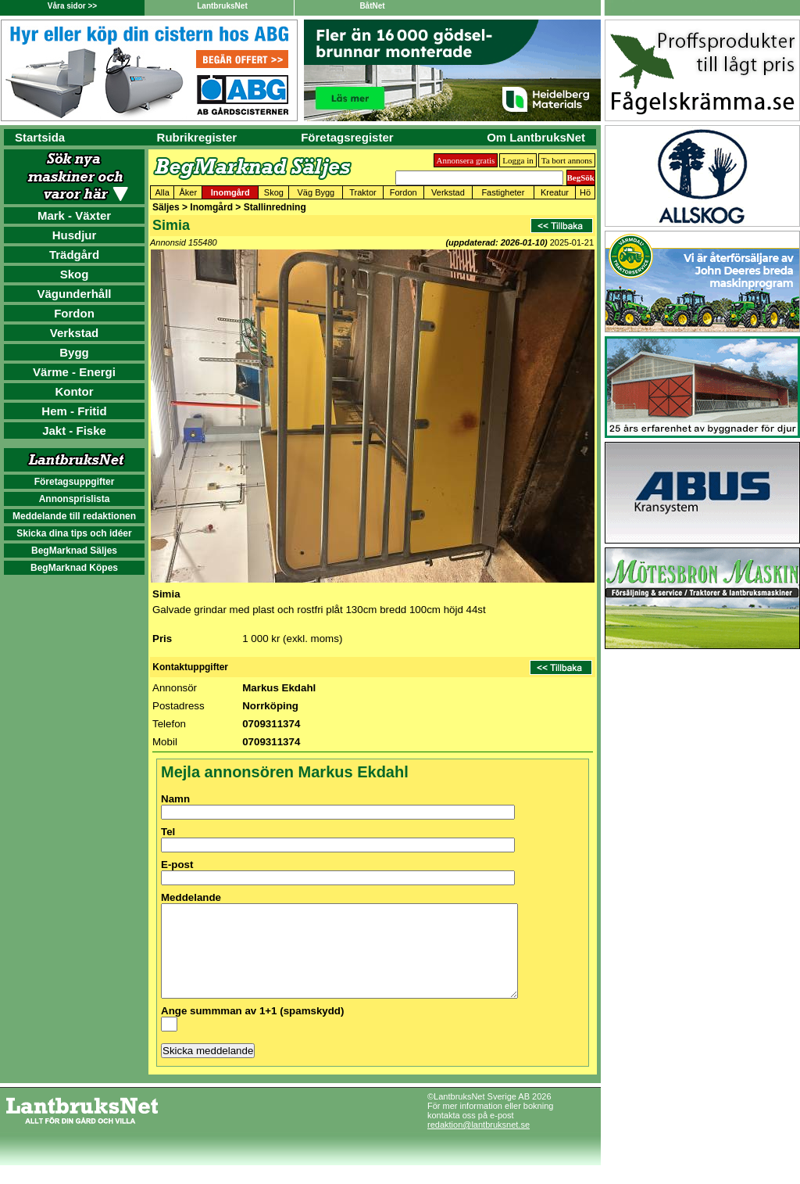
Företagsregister (347, 137)
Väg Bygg (316, 192)
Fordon (74, 313)
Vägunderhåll (74, 293)
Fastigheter (502, 192)
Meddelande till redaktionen (74, 516)
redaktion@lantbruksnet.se (478, 1143)
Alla (162, 192)
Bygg (74, 352)
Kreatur (555, 192)
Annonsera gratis (466, 160)
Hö (585, 192)
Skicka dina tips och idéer (73, 533)
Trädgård (74, 254)
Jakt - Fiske (74, 430)
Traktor (362, 192)
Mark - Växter (74, 215)
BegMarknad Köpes (74, 567)
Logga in (517, 160)
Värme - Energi (74, 372)
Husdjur (74, 235)
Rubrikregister (197, 137)
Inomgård (230, 192)
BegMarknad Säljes (74, 550)
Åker (188, 192)
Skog (74, 274)
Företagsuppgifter (74, 481)
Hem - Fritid (73, 411)
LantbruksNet (222, 6)
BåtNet (371, 6)
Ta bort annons (566, 160)
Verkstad (74, 332)
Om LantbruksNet (536, 137)
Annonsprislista (74, 498)
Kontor (74, 391)
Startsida (40, 137)
